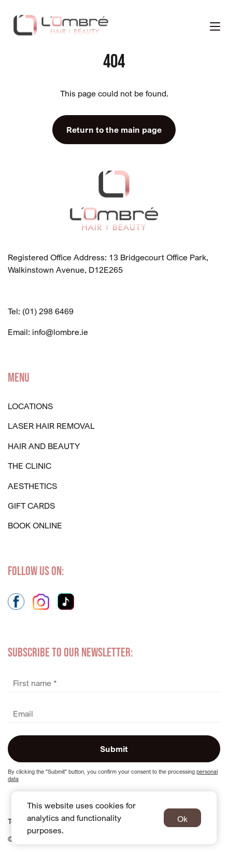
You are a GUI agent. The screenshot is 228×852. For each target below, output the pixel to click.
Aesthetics (32, 486)
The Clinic (29, 465)
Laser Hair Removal (51, 426)
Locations (30, 406)
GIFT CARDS (31, 505)
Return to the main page (114, 129)
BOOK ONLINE (35, 525)
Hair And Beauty (44, 446)
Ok (182, 819)
